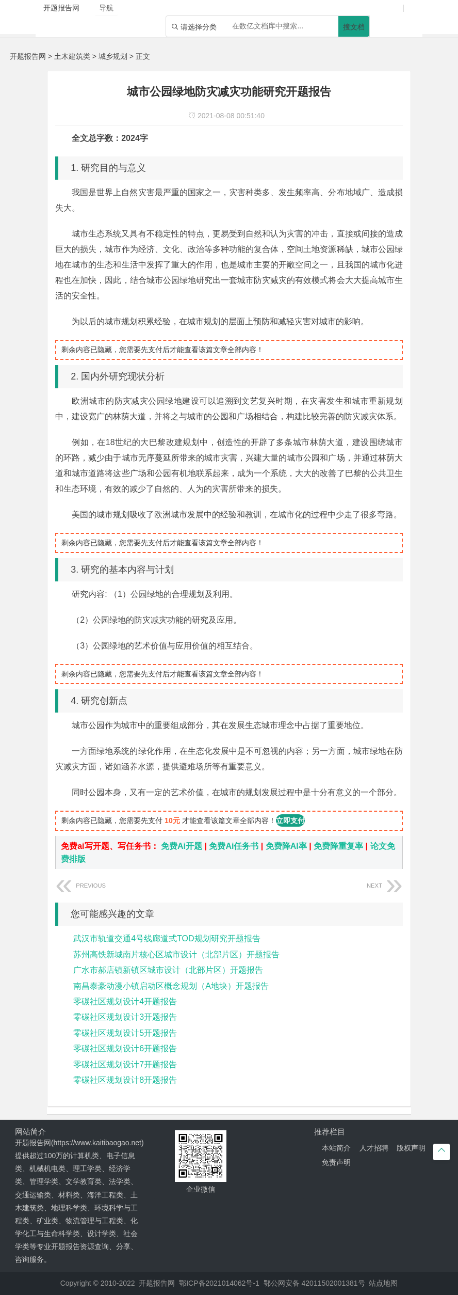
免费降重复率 (338, 846)
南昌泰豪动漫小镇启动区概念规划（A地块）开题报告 (171, 986)
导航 (106, 8)
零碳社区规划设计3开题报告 (125, 1017)
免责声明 (336, 1162)
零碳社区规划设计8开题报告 (125, 1080)
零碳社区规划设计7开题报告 (125, 1064)
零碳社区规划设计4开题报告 (125, 1001)
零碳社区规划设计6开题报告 (125, 1048)
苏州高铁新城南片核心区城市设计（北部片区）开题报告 (176, 954)
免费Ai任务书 (233, 846)
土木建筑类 (72, 56)
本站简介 (336, 1148)
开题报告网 (28, 56)
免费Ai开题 (181, 846)
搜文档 (354, 27)
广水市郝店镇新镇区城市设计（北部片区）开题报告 (168, 970)
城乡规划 (113, 56)
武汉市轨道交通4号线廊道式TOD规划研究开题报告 (166, 938)
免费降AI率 (286, 846)
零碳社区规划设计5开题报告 (125, 1033)
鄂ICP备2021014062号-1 (219, 1283)
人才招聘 (373, 1148)
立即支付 (290, 820)
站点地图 (383, 1283)
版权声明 (411, 1148)
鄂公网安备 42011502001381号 (314, 1283)
